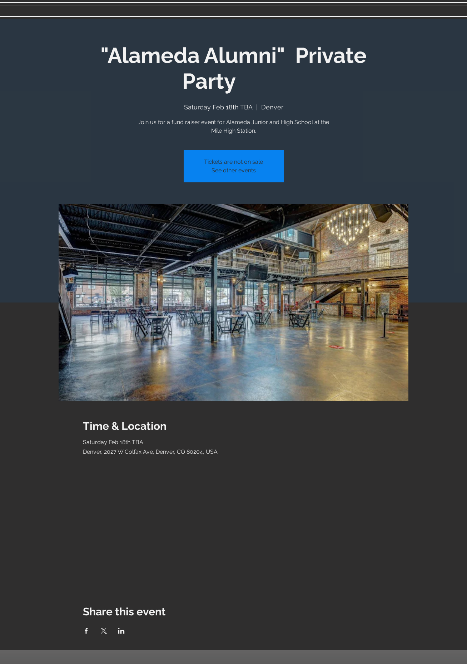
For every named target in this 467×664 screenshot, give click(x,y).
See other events (234, 170)
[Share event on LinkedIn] (121, 631)
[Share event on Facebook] (86, 631)
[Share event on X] (103, 631)
